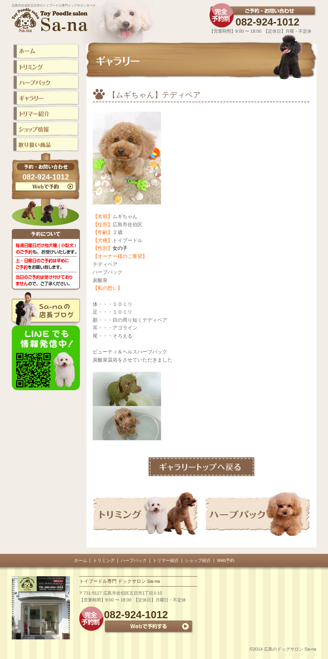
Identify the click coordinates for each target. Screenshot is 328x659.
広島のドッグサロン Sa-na (290, 649)
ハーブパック (134, 560)
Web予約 (226, 560)
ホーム (80, 560)
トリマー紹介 (166, 560)
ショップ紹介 (198, 560)
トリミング (104, 560)
